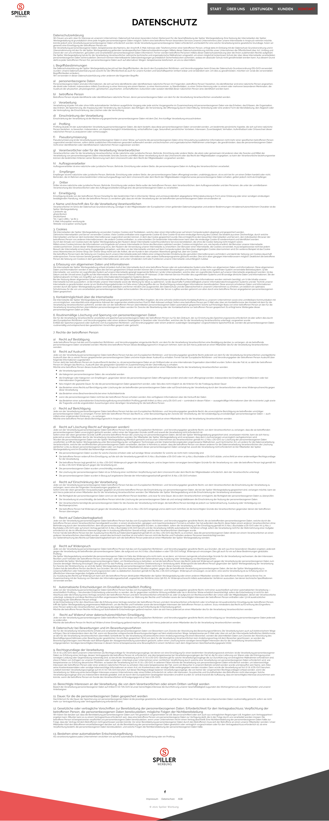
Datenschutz (168, 799)
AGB (180, 799)
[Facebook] (165, 792)
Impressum (152, 799)
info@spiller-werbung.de (72, 221)
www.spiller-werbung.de (74, 224)
